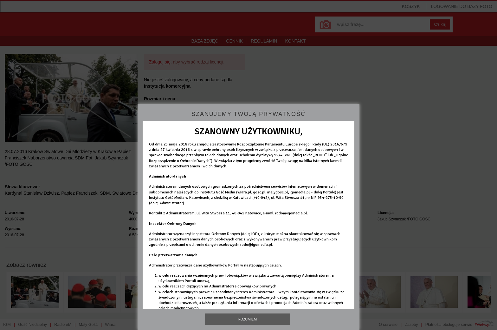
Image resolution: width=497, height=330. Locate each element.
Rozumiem (247, 319)
